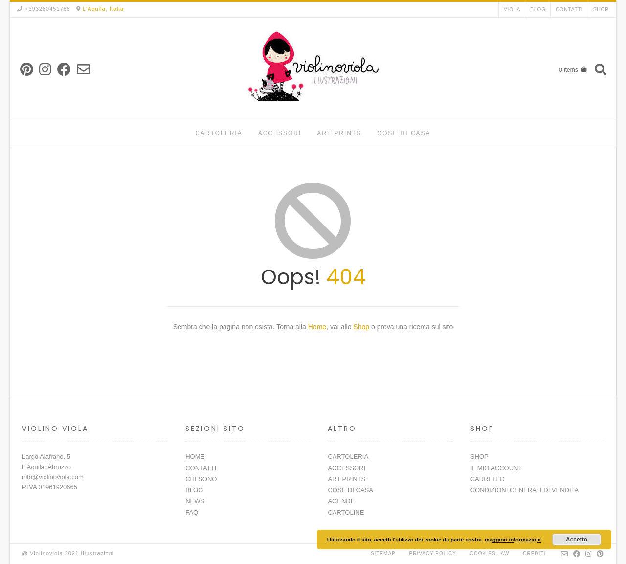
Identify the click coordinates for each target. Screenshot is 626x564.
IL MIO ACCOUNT (496, 468)
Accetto (576, 539)
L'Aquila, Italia (103, 9)
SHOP (601, 9)
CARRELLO (487, 479)
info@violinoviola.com (53, 477)
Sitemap (383, 553)
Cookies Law (490, 553)
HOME (194, 456)
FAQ (191, 512)
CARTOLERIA (218, 133)
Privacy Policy (432, 553)
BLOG (538, 9)
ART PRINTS (339, 133)
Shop (362, 327)
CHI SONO (201, 479)
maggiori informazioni (513, 539)
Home (317, 327)
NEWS (194, 501)
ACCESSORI (280, 133)
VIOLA (512, 9)
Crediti (534, 553)
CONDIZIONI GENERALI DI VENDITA (524, 490)
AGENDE (341, 501)
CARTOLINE (346, 512)
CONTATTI (569, 9)
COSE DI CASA (403, 133)
